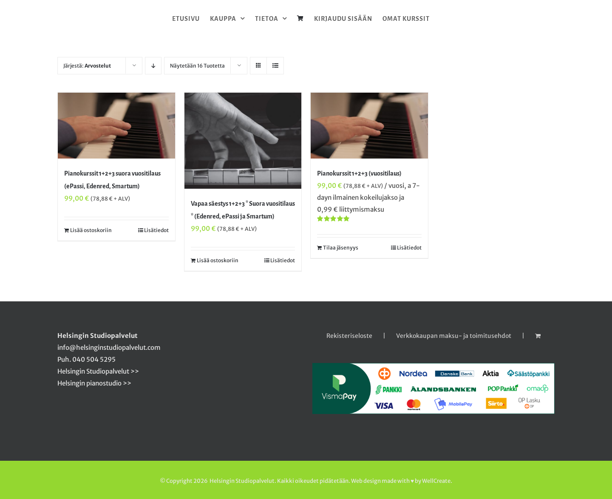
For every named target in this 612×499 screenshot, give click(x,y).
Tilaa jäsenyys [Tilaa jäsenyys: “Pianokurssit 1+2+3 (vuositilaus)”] (340, 247)
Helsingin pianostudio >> (94, 383)
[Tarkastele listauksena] (275, 65)
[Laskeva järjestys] (153, 65)
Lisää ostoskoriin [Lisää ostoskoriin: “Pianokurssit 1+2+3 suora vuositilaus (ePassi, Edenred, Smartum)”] (91, 230)
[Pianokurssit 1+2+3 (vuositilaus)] (369, 126)
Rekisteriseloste (349, 336)
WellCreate (436, 481)
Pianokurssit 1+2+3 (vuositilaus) (359, 173)
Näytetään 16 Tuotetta (197, 65)
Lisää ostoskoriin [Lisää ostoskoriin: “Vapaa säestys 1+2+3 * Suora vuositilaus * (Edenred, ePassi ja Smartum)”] (217, 260)
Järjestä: (87, 65)
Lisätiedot (156, 230)
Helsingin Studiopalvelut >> (98, 371)
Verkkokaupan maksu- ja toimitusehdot (453, 336)
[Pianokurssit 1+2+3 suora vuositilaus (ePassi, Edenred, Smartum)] (116, 126)
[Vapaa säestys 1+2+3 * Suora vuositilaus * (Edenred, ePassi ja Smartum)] (243, 141)
